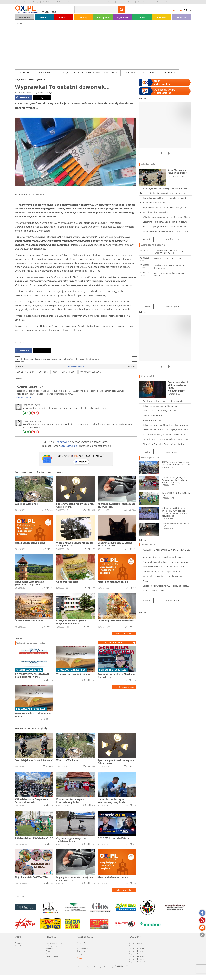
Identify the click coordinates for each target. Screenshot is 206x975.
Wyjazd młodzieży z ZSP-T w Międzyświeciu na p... (166, 429)
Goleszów (71, 2)
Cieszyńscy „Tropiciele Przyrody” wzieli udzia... (164, 444)
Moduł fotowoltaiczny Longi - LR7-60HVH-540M (164, 566)
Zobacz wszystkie (124, 633)
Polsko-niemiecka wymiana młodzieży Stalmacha (165, 434)
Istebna (90, 2)
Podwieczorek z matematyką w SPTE (159, 410)
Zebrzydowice (169, 2)
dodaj (111, 642)
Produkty (49, 948)
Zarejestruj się (68, 445)
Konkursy (181, 17)
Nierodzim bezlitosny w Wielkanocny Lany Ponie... (166, 193)
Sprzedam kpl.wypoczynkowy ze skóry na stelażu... (166, 585)
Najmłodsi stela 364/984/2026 (157, 202)
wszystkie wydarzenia (124, 687)
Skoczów (131, 2)
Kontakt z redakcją (22, 946)
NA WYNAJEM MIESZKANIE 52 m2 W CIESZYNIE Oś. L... (166, 551)
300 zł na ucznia (25, 371)
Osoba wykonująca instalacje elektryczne (162, 571)
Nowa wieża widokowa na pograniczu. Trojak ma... (166, 231)
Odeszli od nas (150, 73)
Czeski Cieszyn (48, 2)
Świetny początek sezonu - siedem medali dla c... (166, 401)
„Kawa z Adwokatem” (152, 415)
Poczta (79, 958)
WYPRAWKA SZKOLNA (90, 371)
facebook (22, 97)
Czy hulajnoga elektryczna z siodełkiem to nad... (165, 198)
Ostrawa (121, 2)
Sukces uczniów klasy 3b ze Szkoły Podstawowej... (166, 425)
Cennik (48, 951)
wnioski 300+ (68, 371)
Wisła (158, 2)
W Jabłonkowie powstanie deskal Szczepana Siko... (166, 217)
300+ (55, 371)
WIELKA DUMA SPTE (152, 420)
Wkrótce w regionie (30, 643)
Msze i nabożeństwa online (155, 212)
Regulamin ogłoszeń (136, 948)
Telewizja (83, 17)
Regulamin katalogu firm (138, 954)
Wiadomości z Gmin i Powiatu (87, 73)
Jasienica (101, 2)
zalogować (62, 442)
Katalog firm (103, 17)
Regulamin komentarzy (137, 951)
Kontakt (49, 954)
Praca (142, 17)
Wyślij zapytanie (52, 956)
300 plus (43, 371)
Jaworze (111, 2)
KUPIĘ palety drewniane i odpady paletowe (163, 576)
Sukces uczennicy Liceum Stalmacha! (160, 406)
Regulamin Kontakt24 (137, 962)
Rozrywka (161, 17)
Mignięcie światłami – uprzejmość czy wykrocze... (166, 207)
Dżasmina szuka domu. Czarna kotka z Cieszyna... (166, 221)
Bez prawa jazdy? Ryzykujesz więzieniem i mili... (165, 226)
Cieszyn (36, 2)
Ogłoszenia (122, 17)
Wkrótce (44, 17)
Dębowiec (60, 2)
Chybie (26, 2)
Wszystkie (24, 73)
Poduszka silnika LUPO (153, 590)
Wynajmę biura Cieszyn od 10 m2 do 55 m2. (163, 557)
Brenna (17, 2)
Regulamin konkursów (137, 959)
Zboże (145, 581)
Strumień (141, 2)
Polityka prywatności (136, 946)
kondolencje (169, 73)
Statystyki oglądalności (54, 946)
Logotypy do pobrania (54, 943)
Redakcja (18, 943)
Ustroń (150, 2)
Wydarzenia (40, 79)
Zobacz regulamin (24, 397)
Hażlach (82, 2)
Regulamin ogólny (135, 943)
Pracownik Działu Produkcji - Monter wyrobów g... (166, 562)
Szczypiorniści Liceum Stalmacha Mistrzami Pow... (166, 439)
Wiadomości (24, 17)
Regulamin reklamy (136, 956)
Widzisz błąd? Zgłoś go (76, 366)
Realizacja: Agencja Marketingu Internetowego (103, 966)
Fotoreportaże (111, 73)
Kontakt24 (64, 17)
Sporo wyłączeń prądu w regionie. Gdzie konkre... (166, 188)
